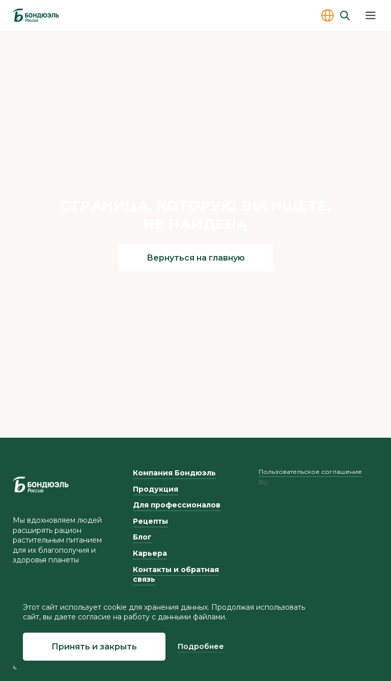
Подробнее (201, 646)
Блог (142, 537)
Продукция (155, 489)
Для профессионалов (176, 504)
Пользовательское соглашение (310, 471)
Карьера (150, 553)
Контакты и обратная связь (176, 574)
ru (263, 482)
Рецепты (150, 521)
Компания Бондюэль (174, 472)
